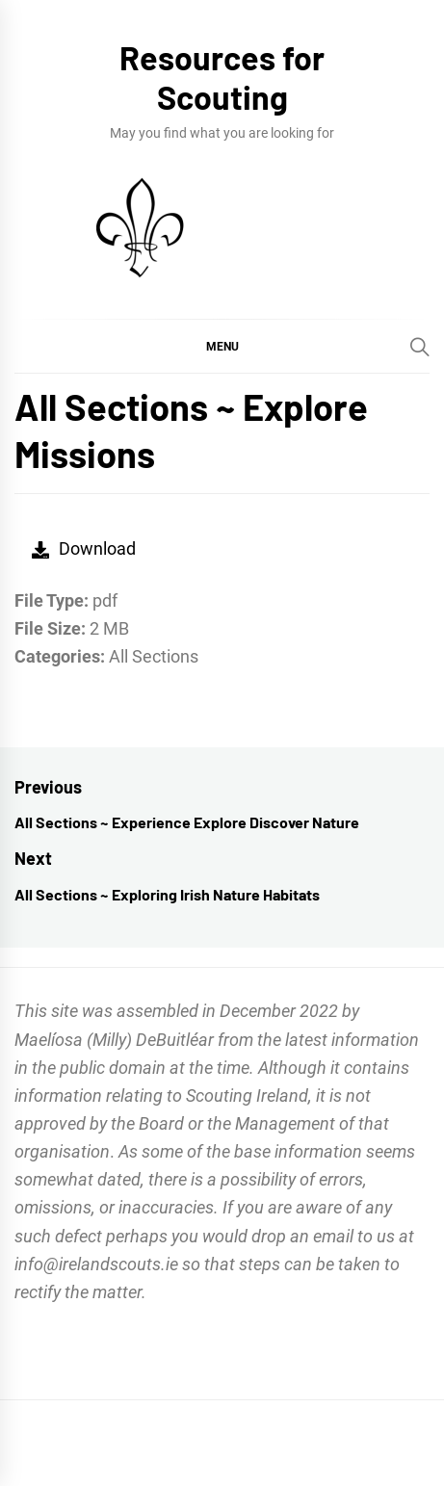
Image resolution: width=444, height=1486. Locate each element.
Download (84, 548)
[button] (222, 345)
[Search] (420, 347)
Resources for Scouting (222, 77)
